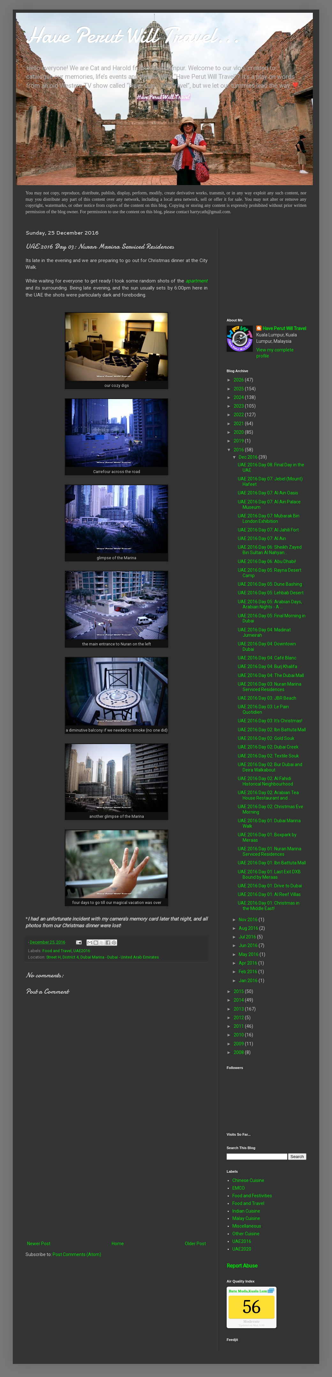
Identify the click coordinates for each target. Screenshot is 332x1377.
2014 (239, 1000)
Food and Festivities (252, 1195)
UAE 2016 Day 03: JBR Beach (267, 698)
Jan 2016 (249, 980)
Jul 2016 (248, 936)
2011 (239, 1026)
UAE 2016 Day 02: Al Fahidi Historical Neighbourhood (265, 781)
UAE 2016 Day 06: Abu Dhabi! (267, 561)
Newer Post (38, 1243)
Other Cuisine (246, 1233)
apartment (196, 281)
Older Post (195, 1243)
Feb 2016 (248, 971)
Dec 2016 (249, 457)
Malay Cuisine (246, 1218)
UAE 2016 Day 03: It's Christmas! (270, 720)
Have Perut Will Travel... (132, 35)
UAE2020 (241, 1249)
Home (118, 1243)
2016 (239, 449)
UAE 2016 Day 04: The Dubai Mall (271, 675)
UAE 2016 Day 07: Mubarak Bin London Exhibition (268, 518)
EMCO (238, 1188)
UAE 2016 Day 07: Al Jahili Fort (268, 529)
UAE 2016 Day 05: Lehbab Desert (271, 592)
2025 (239, 388)
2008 (239, 1052)
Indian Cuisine (246, 1211)
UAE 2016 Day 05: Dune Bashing (270, 584)
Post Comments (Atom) (77, 1254)
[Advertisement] (116, 1187)
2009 (239, 1043)
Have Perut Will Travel (284, 328)
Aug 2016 (249, 928)
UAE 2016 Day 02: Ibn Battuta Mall (272, 729)
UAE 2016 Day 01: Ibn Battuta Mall (272, 862)
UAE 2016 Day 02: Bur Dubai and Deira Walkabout (270, 767)
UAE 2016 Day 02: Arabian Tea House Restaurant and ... (268, 795)
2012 (239, 1017)
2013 (239, 1009)
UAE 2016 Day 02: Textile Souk (268, 755)
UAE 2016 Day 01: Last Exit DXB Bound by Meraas (269, 874)
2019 (239, 440)
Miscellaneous (246, 1226)
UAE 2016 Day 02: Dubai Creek (268, 746)
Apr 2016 (248, 963)
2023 (239, 406)
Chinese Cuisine (248, 1180)
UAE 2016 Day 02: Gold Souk (266, 738)
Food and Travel (57, 950)
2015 (239, 991)
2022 (239, 414)
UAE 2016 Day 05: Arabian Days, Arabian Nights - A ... (270, 604)
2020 (239, 432)
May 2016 (249, 954)
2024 (239, 397)
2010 (239, 1034)
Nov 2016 (249, 919)
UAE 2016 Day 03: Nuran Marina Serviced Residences (269, 686)
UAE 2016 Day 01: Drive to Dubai (270, 885)
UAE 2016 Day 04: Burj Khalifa (267, 666)
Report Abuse (242, 1266)
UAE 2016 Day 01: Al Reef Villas (269, 894)
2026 (239, 379)
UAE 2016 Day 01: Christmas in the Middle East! (268, 905)
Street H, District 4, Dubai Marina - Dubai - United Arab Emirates (102, 957)
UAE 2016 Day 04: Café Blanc (267, 657)
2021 (239, 423)
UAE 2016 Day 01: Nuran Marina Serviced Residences (269, 851)
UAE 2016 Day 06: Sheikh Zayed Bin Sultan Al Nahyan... (270, 550)
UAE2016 (81, 950)
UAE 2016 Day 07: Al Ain (262, 538)
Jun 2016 (249, 945)
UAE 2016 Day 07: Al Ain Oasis (268, 492)
